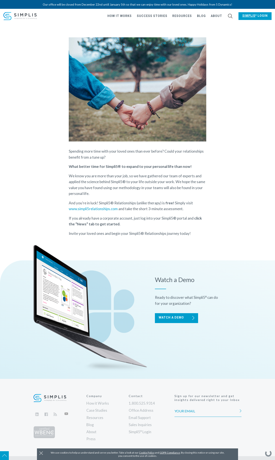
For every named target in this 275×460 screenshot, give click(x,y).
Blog (201, 16)
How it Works (119, 16)
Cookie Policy (146, 452)
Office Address (141, 410)
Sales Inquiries (140, 424)
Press (91, 439)
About (216, 16)
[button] (230, 16)
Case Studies (96, 410)
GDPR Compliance (170, 452)
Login (255, 15)
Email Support (140, 417)
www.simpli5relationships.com (93, 208)
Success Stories (152, 16)
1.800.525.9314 (142, 403)
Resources (182, 16)
